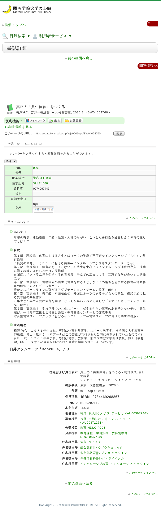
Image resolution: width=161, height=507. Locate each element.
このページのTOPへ (142, 218)
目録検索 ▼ (16, 36)
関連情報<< (148, 65)
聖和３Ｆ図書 (42, 178)
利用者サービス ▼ (52, 36)
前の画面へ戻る (80, 58)
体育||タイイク (90, 442)
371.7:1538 (40, 183)
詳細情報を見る (20, 127)
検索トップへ (15, 25)
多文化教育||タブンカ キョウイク (103, 452)
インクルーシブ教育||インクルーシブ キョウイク (114, 463)
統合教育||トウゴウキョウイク (101, 447)
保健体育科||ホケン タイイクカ (102, 458)
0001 (36, 167)
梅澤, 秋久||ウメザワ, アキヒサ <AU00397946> (114, 413)
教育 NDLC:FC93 (92, 427)
